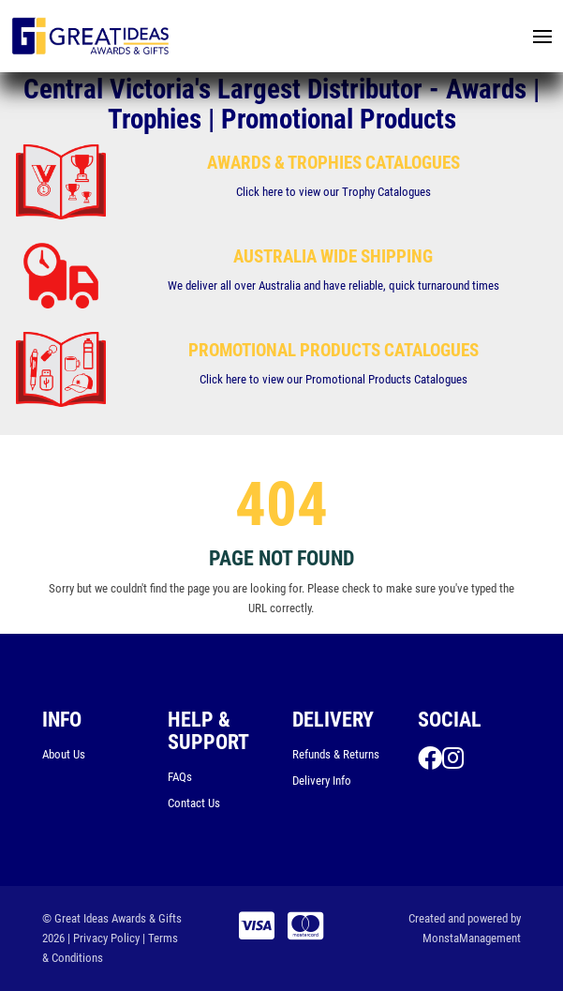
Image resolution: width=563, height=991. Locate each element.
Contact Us (194, 803)
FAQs (180, 777)
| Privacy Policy (103, 938)
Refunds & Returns (335, 754)
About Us (63, 754)
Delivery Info (321, 780)
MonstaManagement (471, 938)
